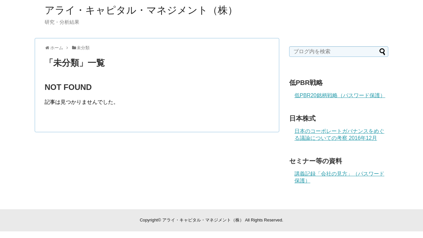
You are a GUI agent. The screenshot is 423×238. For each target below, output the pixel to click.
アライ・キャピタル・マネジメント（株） (141, 10)
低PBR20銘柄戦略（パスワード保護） (339, 95)
